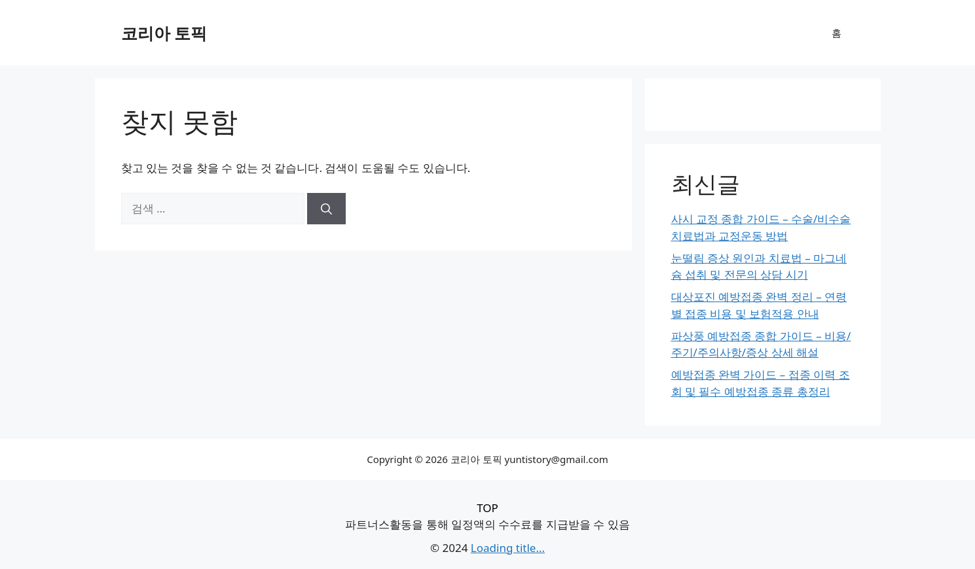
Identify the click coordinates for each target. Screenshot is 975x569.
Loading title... (508, 547)
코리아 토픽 (164, 33)
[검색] (326, 208)
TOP (487, 507)
